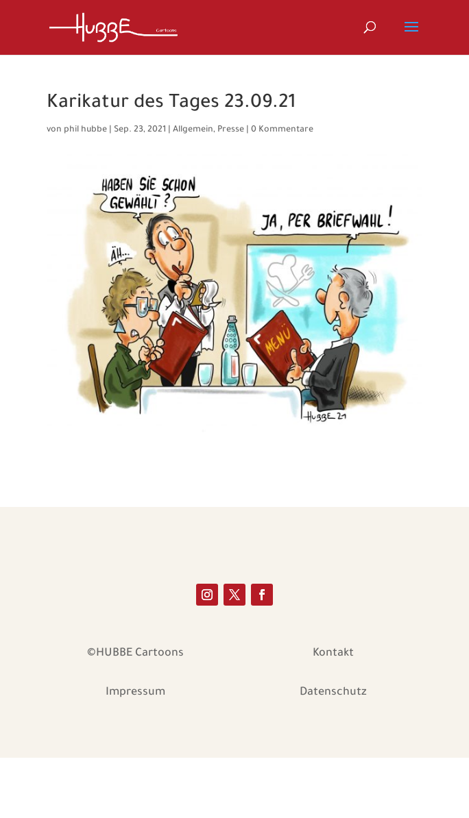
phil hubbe (85, 130)
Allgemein (193, 130)
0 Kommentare (282, 130)
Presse (230, 130)
